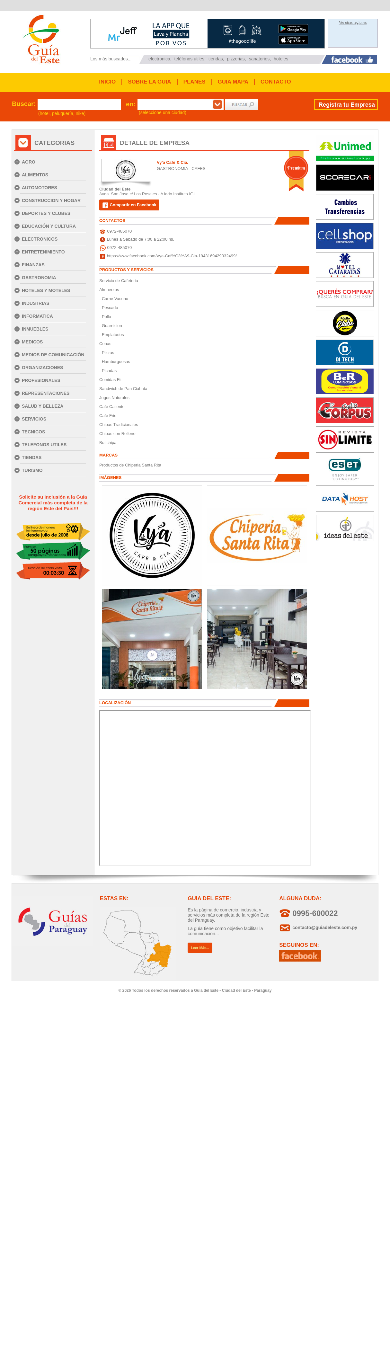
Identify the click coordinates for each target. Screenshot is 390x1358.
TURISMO (32, 470)
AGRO (28, 161)
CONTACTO (276, 82)
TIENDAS (31, 457)
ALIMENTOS (35, 174)
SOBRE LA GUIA (149, 82)
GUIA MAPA (233, 82)
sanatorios (259, 58)
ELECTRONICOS (40, 239)
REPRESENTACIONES (45, 393)
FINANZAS (33, 264)
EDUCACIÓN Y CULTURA (49, 226)
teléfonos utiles (189, 58)
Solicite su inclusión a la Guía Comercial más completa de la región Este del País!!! (52, 502)
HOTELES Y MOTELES (46, 290)
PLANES (194, 82)
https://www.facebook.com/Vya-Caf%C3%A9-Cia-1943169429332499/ (172, 255)
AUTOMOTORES (39, 187)
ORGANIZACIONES (42, 367)
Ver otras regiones (353, 22)
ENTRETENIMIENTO (43, 251)
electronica (159, 58)
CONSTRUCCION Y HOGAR (51, 200)
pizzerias (236, 58)
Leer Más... (200, 948)
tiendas (215, 58)
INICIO (107, 82)
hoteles (281, 58)
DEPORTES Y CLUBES (46, 213)
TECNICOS (33, 431)
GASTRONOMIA (39, 277)
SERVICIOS (34, 419)
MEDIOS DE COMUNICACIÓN (53, 354)
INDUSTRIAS (35, 303)
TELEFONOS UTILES (44, 444)
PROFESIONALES (41, 380)
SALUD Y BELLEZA (42, 406)
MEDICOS (32, 341)
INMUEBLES (35, 329)
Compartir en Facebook (129, 205)
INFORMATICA (37, 316)
